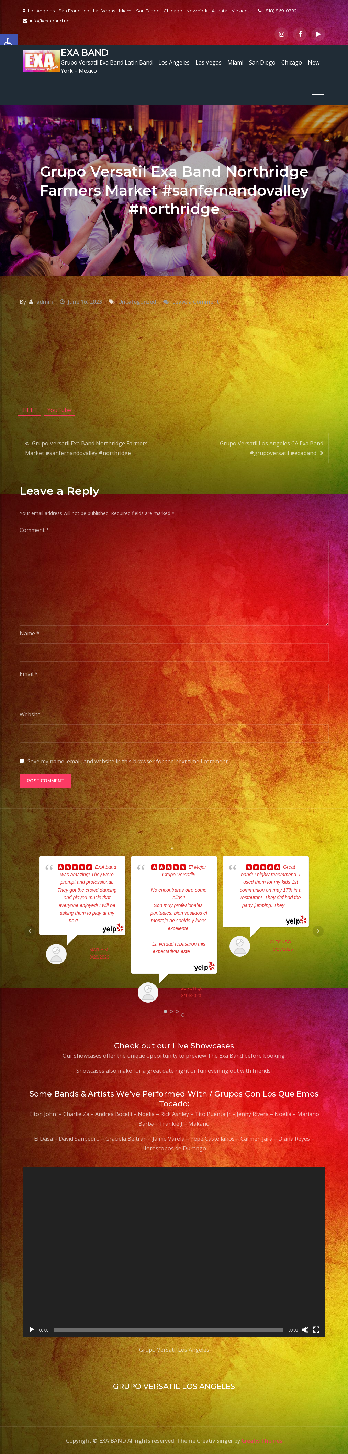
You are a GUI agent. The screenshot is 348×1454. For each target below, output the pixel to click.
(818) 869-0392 (277, 10)
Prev (29, 930)
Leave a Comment (195, 301)
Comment (34, 529)
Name (30, 633)
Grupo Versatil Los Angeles (174, 1349)
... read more (91, 920)
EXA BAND (84, 52)
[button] (9, 43)
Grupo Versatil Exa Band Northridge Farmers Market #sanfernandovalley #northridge (86, 447)
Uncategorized (137, 301)
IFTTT (29, 409)
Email (29, 673)
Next (318, 930)
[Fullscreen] (316, 1329)
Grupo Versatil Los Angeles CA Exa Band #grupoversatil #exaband (271, 447)
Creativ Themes (262, 1440)
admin (44, 301)
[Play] (31, 1329)
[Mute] (305, 1329)
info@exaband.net (47, 20)
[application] (174, 1251)
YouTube (59, 409)
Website (30, 714)
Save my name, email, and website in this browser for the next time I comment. (128, 761)
